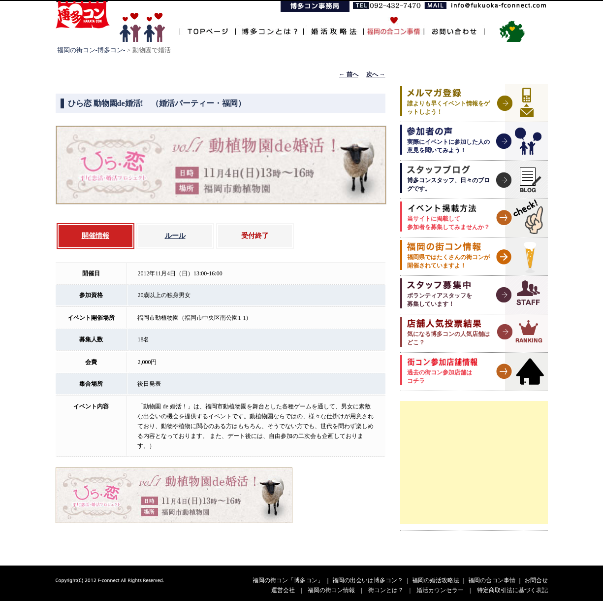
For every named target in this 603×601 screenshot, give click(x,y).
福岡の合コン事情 (491, 580)
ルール (175, 235)
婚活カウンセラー (440, 590)
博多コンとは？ (269, 26)
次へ (375, 74)
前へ (348, 74)
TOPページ (207, 26)
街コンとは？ (386, 590)
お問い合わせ (454, 26)
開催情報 (95, 235)
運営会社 (283, 590)
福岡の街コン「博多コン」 (288, 580)
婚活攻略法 (333, 26)
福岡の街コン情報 (331, 590)
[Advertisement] (474, 462)
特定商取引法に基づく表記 (512, 590)
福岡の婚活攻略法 (435, 580)
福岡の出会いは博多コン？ (367, 580)
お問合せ (536, 580)
